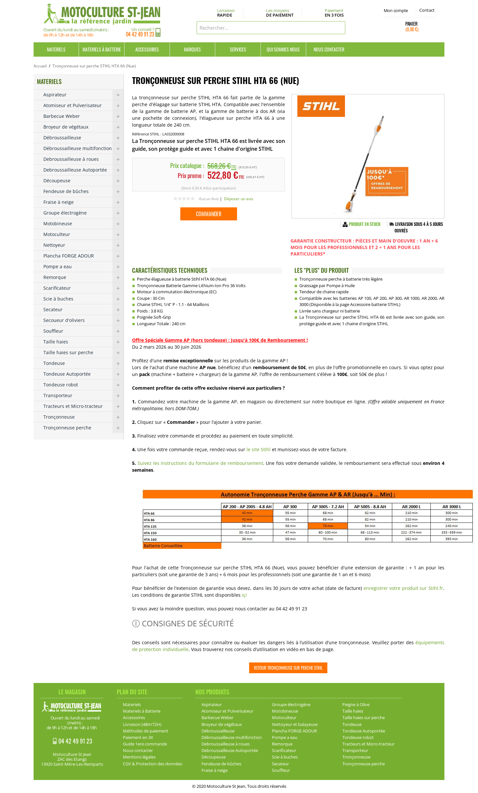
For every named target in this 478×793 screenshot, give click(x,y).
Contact (427, 10)
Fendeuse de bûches (83, 191)
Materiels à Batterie (101, 49)
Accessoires (147, 49)
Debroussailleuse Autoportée (83, 170)
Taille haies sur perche (83, 352)
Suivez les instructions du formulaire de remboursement (200, 463)
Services (238, 49)
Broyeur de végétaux (83, 127)
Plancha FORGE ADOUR (83, 256)
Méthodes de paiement (145, 731)
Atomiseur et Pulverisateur (83, 105)
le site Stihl (259, 449)
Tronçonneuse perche (83, 428)
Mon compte (396, 10)
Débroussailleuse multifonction (83, 148)
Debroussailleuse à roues (83, 159)
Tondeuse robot (83, 385)
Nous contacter (329, 49)
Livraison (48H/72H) (142, 724)
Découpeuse (83, 180)
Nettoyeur (83, 245)
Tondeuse (83, 363)
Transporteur (83, 395)
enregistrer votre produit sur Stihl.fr (403, 588)
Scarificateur (83, 288)
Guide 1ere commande (145, 744)
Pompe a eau (83, 266)
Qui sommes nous (283, 49)
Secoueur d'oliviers (83, 320)
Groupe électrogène (83, 213)
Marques (192, 49)
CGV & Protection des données (152, 764)
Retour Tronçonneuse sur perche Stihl (288, 667)
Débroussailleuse (83, 137)
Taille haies (83, 342)
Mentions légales (139, 757)
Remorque (83, 277)
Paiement (334, 12)
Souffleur (83, 331)
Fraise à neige (83, 202)
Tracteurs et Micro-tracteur (83, 406)
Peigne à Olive (355, 704)
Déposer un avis (238, 199)
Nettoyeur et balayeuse (295, 724)
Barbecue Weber (83, 116)
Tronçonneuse (83, 417)
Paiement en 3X (138, 737)
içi (244, 595)
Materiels (56, 49)
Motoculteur (83, 234)
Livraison (226, 13)
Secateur (83, 309)
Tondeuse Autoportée (83, 374)
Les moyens (279, 13)
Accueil (40, 66)
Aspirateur (83, 95)
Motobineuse (83, 223)
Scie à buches (83, 299)
